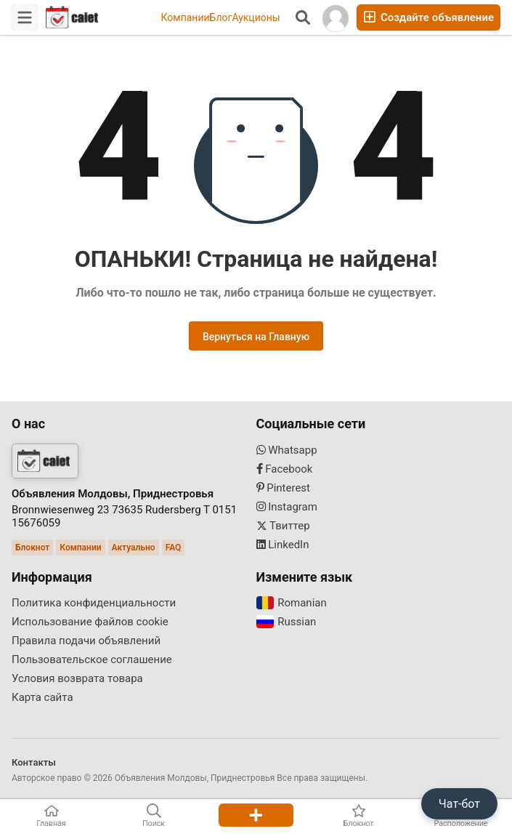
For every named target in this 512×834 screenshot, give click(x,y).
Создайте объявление (428, 17)
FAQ (174, 547)
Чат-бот (459, 804)
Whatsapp (286, 450)
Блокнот (32, 547)
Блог (221, 17)
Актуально (133, 547)
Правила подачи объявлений (86, 640)
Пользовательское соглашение (92, 659)
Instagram (286, 506)
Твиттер (283, 525)
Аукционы (256, 17)
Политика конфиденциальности (94, 602)
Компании (184, 17)
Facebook (284, 469)
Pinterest (283, 487)
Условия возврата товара (77, 678)
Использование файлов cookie (90, 621)
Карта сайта (42, 697)
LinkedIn (282, 544)
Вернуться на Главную (256, 336)
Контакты (34, 762)
